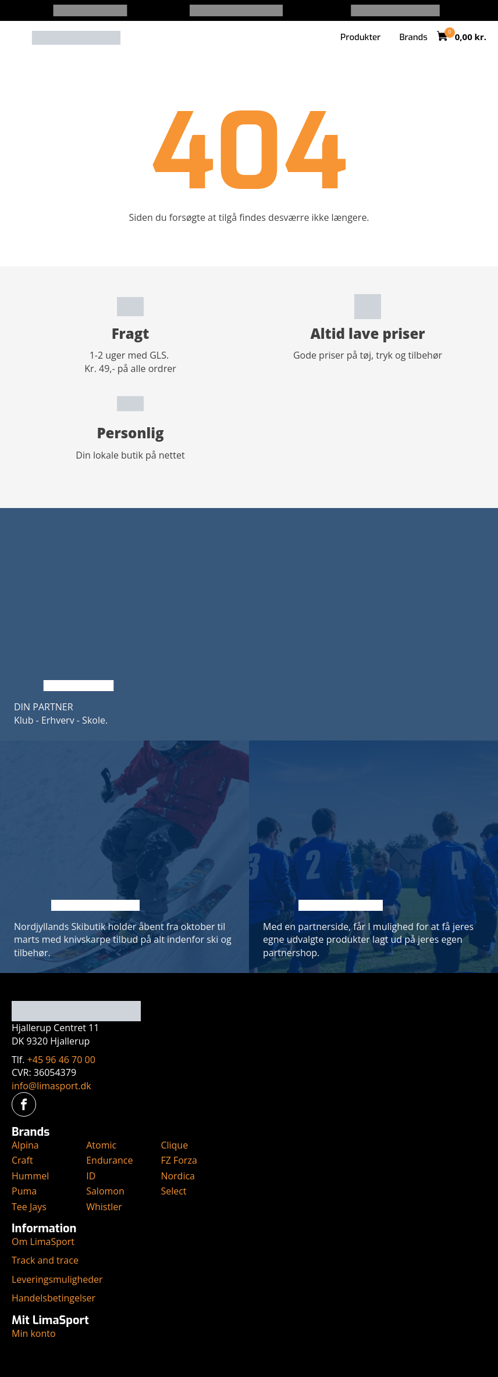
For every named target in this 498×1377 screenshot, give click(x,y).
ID (90, 1175)
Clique (174, 1145)
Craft (22, 1160)
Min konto (34, 1333)
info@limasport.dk (51, 1085)
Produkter (360, 37)
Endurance (109, 1160)
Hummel (30, 1175)
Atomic (101, 1145)
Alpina (25, 1145)
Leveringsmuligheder (57, 1279)
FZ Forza (179, 1160)
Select (173, 1191)
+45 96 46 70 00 (61, 1059)
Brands (413, 37)
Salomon (105, 1191)
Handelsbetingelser (53, 1298)
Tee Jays (29, 1206)
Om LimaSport (43, 1241)
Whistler (104, 1206)
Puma (24, 1191)
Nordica (178, 1175)
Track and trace (45, 1260)
